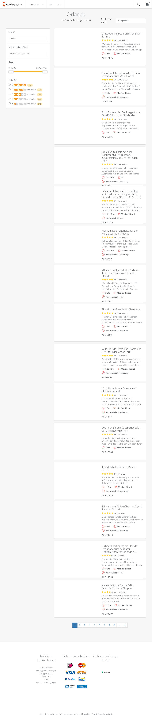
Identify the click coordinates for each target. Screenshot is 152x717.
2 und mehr (25, 99)
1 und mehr (25, 103)
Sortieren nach (106, 20)
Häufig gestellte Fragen (46, 670)
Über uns (46, 676)
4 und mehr (25, 89)
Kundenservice (46, 667)
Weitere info (133, 61)
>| (125, 625)
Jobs (46, 679)
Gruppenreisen (46, 673)
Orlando (76, 14)
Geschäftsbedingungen (46, 682)
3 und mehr (25, 94)
